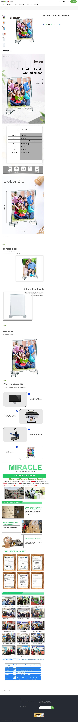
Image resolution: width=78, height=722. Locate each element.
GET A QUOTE (73, 1)
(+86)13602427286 (23, 706)
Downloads (36, 4)
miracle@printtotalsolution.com (25, 704)
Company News (22, 4)
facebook (43, 24)
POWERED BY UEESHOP (18, 720)
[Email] (45, 707)
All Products (9, 4)
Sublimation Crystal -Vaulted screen (16, 8)
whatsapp (51, 24)
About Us (15, 4)
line (46, 24)
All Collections (6, 8)
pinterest (54, 24)
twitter (49, 24)
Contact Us (29, 4)
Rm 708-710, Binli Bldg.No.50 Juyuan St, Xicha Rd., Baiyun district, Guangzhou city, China (27, 702)
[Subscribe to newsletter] (52, 707)
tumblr (57, 24)
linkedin (60, 24)
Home (3, 4)
